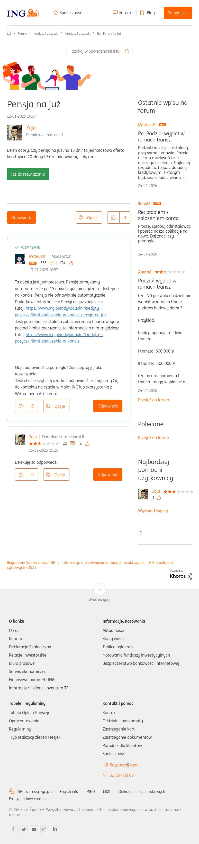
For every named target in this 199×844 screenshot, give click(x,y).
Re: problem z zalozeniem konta (158, 215)
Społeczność (71, 12)
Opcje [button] (92, 217)
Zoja (31, 127)
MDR (106, 791)
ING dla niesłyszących (34, 791)
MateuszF (37, 256)
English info (69, 791)
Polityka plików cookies (27, 798)
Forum (125, 12)
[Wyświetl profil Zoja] (157, 491)
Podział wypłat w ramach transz (157, 284)
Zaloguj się (178, 12)
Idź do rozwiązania (28, 174)
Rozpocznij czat (124, 764)
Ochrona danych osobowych (142, 791)
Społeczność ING (9, 33)
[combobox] (99, 51)
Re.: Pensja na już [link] (109, 33)
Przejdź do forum (153, 399)
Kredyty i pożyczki (46, 33)
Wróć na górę (99, 599)
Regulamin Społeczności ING (31, 562)
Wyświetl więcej (153, 510)
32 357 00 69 (122, 775)
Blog (151, 12)
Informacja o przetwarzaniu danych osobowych (102, 562)
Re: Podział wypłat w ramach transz (161, 136)
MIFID (90, 791)
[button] (113, 217)
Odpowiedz (21, 217)
